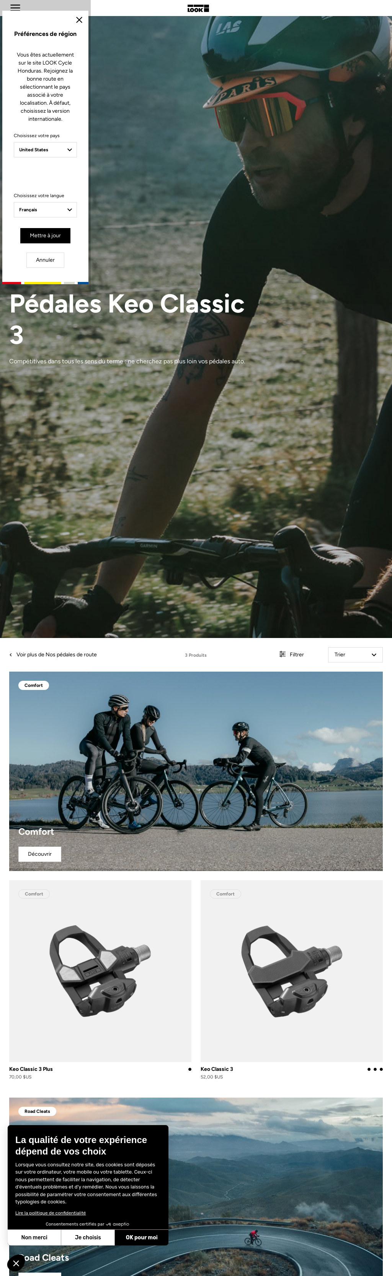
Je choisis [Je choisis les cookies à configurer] (88, 1237)
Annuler (225, 707)
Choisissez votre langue (132, 668)
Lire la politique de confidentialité (50, 1213)
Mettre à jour (173, 707)
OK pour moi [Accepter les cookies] (142, 1237)
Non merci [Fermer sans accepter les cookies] (34, 1237)
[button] (16, 1263)
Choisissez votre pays (130, 616)
